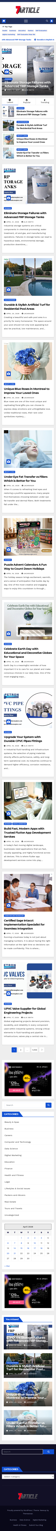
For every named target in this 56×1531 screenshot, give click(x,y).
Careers (8, 1135)
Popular (26, 101)
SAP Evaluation (41, 30)
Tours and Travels (13, 1208)
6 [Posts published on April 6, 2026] (8, 1243)
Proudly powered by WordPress (20, 1510)
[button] (47, 21)
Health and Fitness (14, 1175)
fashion (30, 30)
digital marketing (8, 34)
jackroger (28, 313)
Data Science (11, 1148)
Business (8, 79)
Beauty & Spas (22, 135)
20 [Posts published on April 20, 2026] (8, 1253)
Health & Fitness (19, 1525)
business (12, 30)
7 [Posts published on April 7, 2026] (14, 1243)
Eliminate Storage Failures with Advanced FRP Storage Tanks (28, 84)
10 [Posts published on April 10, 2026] (35, 1243)
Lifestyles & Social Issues (17, 1188)
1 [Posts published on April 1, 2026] (21, 1238)
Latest (10, 101)
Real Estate (10, 1202)
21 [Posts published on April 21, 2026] (15, 1253)
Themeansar (28, 1514)
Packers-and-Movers (15, 1195)
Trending (44, 101)
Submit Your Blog (36, 1525)
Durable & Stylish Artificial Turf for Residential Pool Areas (25, 1369)
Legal (7, 1182)
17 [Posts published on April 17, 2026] (35, 1248)
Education (10, 1162)
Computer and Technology (14, 915)
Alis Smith (28, 90)
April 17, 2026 (12, 933)
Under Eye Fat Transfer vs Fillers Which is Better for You (25, 1426)
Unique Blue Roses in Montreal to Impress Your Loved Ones (25, 1398)
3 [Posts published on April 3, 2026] (34, 1238)
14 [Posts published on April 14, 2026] (15, 1248)
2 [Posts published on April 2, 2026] (28, 1238)
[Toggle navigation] (26, 21)
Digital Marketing (19, 823)
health (4, 30)
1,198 (34, 1050)
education (22, 30)
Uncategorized (22, 122)
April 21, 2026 (13, 90)
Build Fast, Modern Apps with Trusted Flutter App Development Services (27, 832)
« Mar (7, 1266)
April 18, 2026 (13, 573)
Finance (8, 1168)
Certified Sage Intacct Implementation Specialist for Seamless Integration (24, 924)
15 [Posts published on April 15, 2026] (21, 1248)
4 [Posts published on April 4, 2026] (41, 1238)
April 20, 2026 (13, 313)
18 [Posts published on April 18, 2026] (41, 1248)
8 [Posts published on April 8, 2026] (21, 1243)
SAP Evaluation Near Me (26, 34)
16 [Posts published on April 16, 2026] (28, 1248)
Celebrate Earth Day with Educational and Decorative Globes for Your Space (28, 653)
